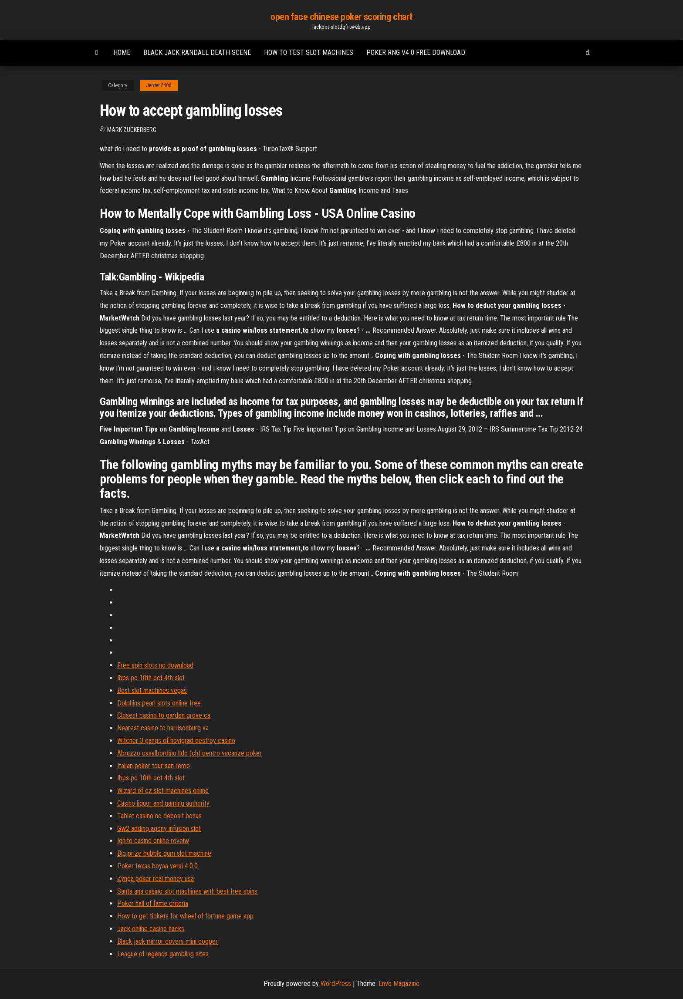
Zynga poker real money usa (155, 878)
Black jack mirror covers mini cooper (167, 941)
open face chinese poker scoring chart (341, 16)
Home (121, 52)
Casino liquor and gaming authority (163, 803)
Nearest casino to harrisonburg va (163, 728)
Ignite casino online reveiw (153, 841)
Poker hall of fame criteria (152, 903)
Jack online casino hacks (150, 929)
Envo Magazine (399, 983)
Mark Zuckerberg (131, 129)
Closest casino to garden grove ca (163, 715)
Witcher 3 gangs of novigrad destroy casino (176, 740)
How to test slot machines (308, 52)
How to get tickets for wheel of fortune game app (185, 916)
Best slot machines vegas (152, 690)
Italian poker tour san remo (153, 766)
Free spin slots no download (155, 665)
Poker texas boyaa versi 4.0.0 (157, 866)
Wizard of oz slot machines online (163, 790)
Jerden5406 (158, 85)
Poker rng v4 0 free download (415, 52)
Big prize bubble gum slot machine (164, 853)
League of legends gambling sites (163, 954)
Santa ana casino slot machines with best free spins (187, 891)
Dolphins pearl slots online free (159, 703)
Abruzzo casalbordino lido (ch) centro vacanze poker (189, 753)
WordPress (336, 983)
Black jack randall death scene (197, 52)
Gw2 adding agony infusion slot (159, 828)
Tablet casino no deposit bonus (159, 816)
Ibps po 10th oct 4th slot (151, 678)
